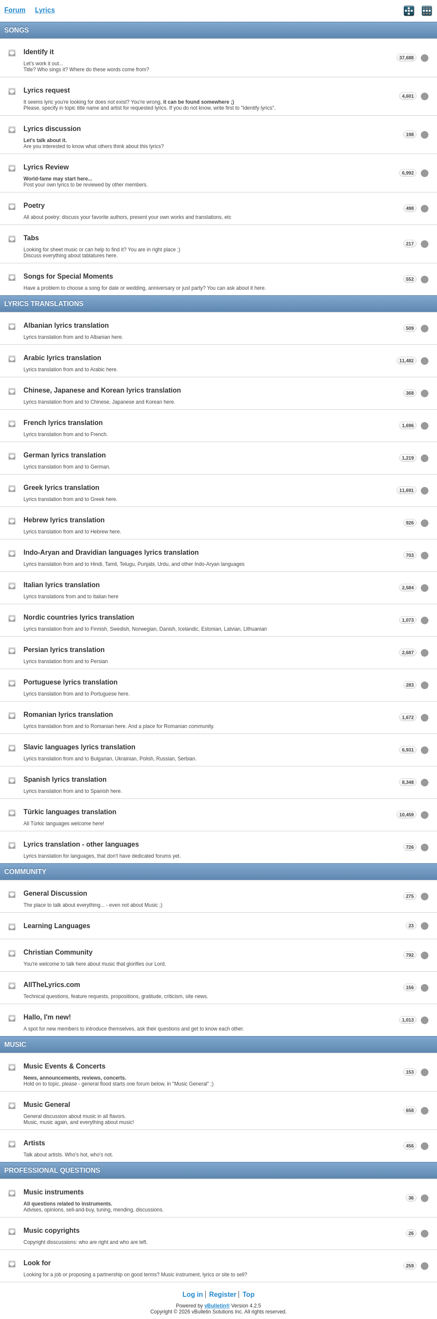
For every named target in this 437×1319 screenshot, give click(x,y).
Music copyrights (51, 1230)
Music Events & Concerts (64, 1066)
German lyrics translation (64, 455)
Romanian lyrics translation (68, 714)
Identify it (38, 51)
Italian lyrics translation (61, 584)
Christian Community (58, 952)
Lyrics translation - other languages (81, 844)
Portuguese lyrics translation (70, 682)
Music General (46, 1104)
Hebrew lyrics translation (64, 520)
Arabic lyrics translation (62, 357)
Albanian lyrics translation (66, 325)
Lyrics (45, 10)
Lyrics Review (46, 167)
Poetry (34, 205)
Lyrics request (46, 90)
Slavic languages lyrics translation (79, 747)
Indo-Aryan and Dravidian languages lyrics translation (111, 552)
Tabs (31, 238)
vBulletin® (217, 1306)
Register (222, 1294)
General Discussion (55, 893)
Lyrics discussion (52, 128)
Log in (193, 1294)
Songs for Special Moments (68, 276)
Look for (37, 1263)
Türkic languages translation (70, 811)
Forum (15, 10)
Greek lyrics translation (61, 487)
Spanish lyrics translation (65, 779)
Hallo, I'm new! (47, 1017)
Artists (34, 1143)
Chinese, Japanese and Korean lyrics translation (102, 390)
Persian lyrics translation (64, 649)
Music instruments (53, 1192)
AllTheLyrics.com (51, 984)
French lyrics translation (63, 422)
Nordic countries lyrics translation (78, 617)
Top (248, 1294)
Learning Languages (56, 925)
